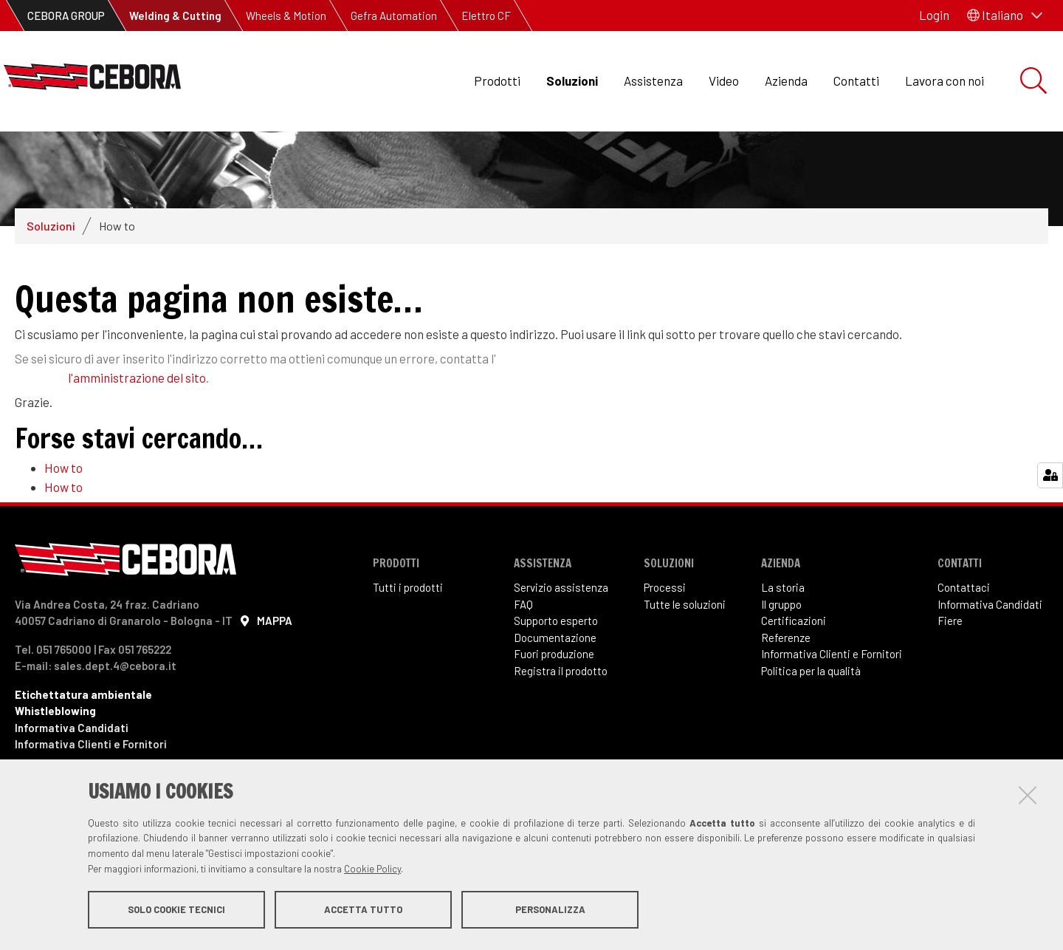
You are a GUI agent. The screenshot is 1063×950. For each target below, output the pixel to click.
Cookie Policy (372, 871)
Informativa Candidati (990, 673)
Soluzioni (572, 80)
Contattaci (964, 656)
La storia (783, 656)
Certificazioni (793, 689)
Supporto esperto (556, 689)
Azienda (786, 80)
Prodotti (497, 80)
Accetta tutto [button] (363, 911)
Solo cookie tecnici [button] (176, 911)
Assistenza (653, 80)
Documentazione (555, 706)
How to (63, 536)
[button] (1004, 15)
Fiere (950, 689)
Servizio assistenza (561, 656)
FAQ (523, 673)
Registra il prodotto (561, 739)
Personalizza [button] (550, 911)
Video (724, 80)
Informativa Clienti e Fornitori (831, 722)
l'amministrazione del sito (137, 446)
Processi (665, 656)
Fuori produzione (554, 722)
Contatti (856, 80)
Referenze (786, 706)
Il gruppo (781, 673)
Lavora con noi (944, 80)
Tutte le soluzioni (685, 673)
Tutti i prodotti (408, 656)
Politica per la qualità (811, 739)
